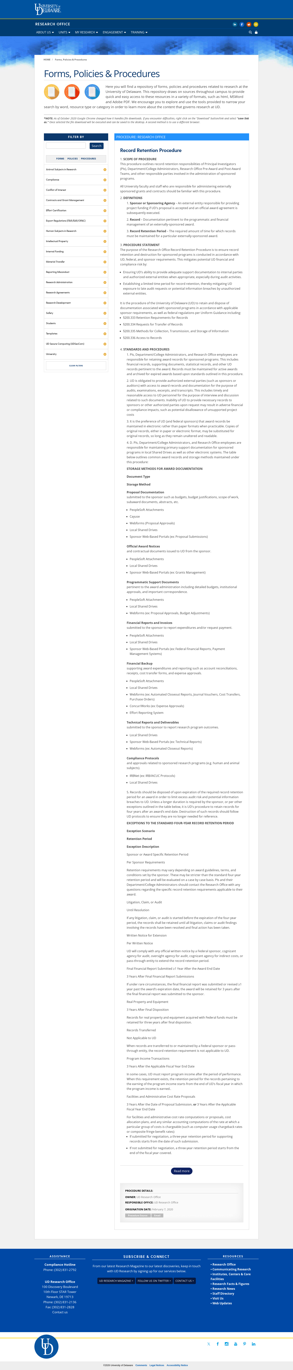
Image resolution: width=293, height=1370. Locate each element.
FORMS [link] (60, 158)
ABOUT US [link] (43, 32)
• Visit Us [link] (217, 1298)
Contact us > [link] (184, 1281)
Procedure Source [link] (138, 1215)
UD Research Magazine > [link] (116, 1281)
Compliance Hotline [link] (59, 1264)
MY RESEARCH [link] (85, 32)
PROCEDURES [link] (88, 158)
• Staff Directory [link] (222, 1293)
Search (96, 146)
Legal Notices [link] (156, 1365)
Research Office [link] (52, 24)
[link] (256, 32)
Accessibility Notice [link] (177, 1365)
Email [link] (157, 1215)
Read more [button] (181, 1171)
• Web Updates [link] (221, 1303)
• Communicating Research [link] (231, 1269)
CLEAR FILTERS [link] (76, 365)
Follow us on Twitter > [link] (154, 1281)
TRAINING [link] (137, 32)
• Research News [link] (223, 1289)
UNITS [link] (63, 32)
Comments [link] (141, 1365)
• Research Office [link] (223, 1264)
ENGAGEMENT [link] (113, 32)
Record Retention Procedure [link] (150, 150)
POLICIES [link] (72, 158)
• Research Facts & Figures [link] (230, 1284)
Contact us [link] (60, 1312)
